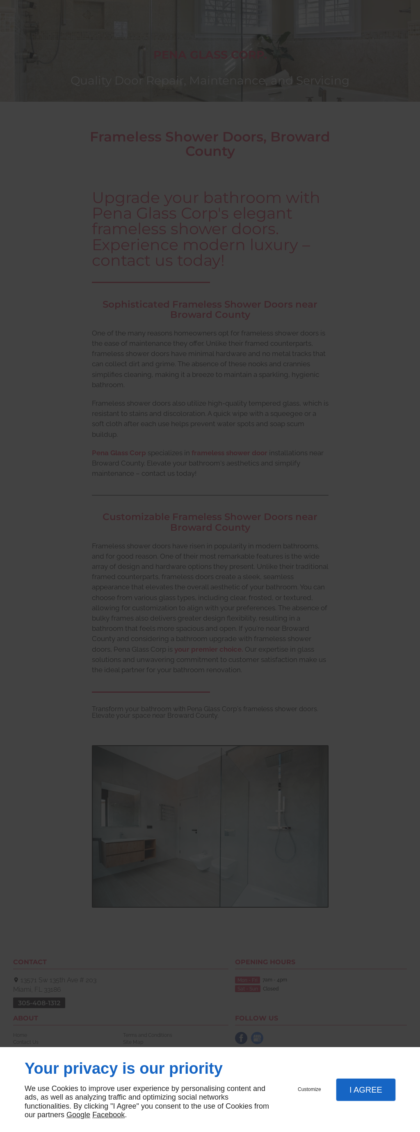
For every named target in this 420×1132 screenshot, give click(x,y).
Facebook (108, 1115)
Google (78, 1115)
